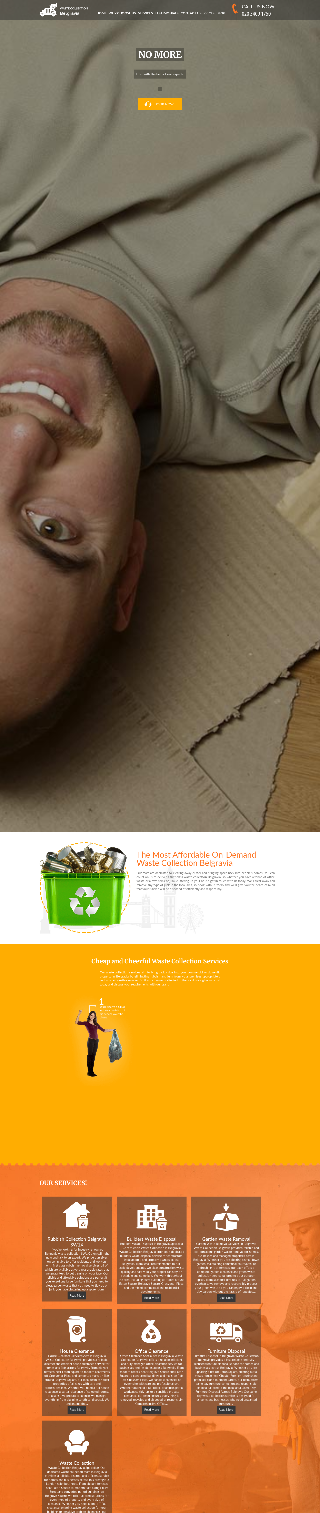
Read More (77, 1295)
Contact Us (191, 13)
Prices (208, 13)
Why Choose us (122, 13)
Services (145, 13)
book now (159, 104)
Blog (221, 13)
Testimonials (167, 13)
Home (102, 13)
